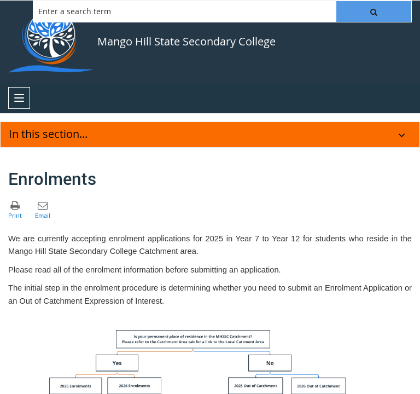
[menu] (19, 98)
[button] (374, 11)
